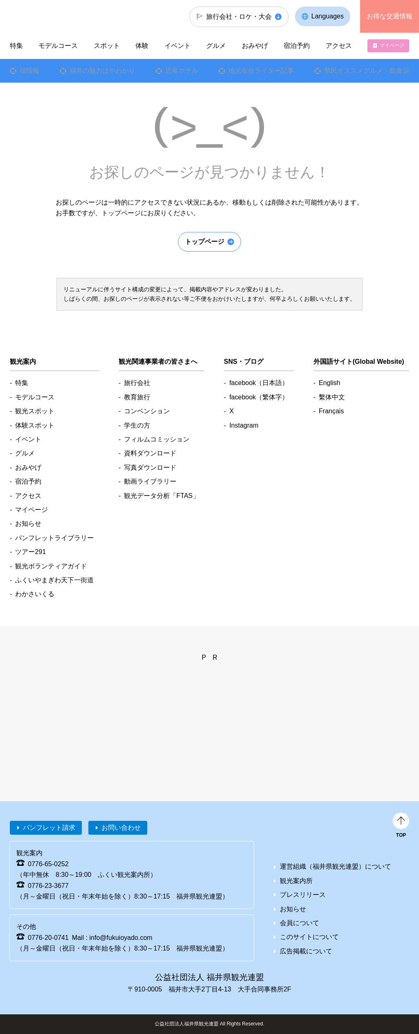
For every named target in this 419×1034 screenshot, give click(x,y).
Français (331, 411)
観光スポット (34, 411)
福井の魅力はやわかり (102, 70)
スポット (107, 45)
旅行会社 (137, 382)
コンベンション (147, 411)
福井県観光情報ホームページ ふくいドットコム (55, 16)
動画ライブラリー (150, 481)
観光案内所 (296, 880)
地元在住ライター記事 (261, 70)
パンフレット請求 (49, 827)
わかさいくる (34, 593)
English (329, 382)
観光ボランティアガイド (51, 566)
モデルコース (58, 45)
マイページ (392, 45)
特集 (16, 45)
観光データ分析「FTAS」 (161, 495)
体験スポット (34, 425)
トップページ (204, 241)
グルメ (216, 45)
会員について (299, 922)
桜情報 (29, 70)
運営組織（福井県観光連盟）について (335, 866)
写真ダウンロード (150, 467)
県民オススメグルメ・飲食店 (366, 70)
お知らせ (28, 523)
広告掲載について (306, 951)
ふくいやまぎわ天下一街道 (54, 580)
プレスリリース (303, 894)
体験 (142, 45)
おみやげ (255, 45)
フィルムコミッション (156, 439)
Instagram (243, 425)
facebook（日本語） (258, 382)
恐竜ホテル (181, 70)
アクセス (338, 45)
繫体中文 (332, 397)
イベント (177, 45)
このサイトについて (309, 936)
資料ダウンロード (150, 453)
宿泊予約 (297, 45)
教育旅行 (137, 397)
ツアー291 (30, 551)
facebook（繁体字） (258, 397)
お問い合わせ (121, 827)
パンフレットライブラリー (54, 537)
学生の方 (137, 425)
